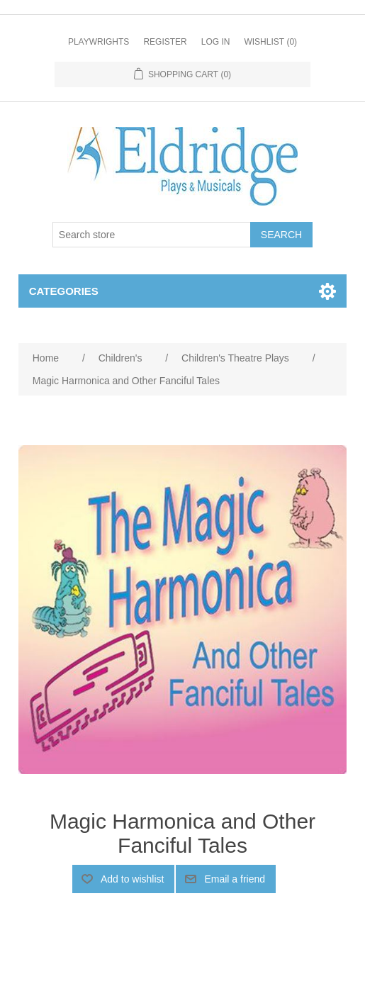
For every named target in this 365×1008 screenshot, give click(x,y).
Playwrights (98, 42)
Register (164, 42)
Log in (215, 42)
